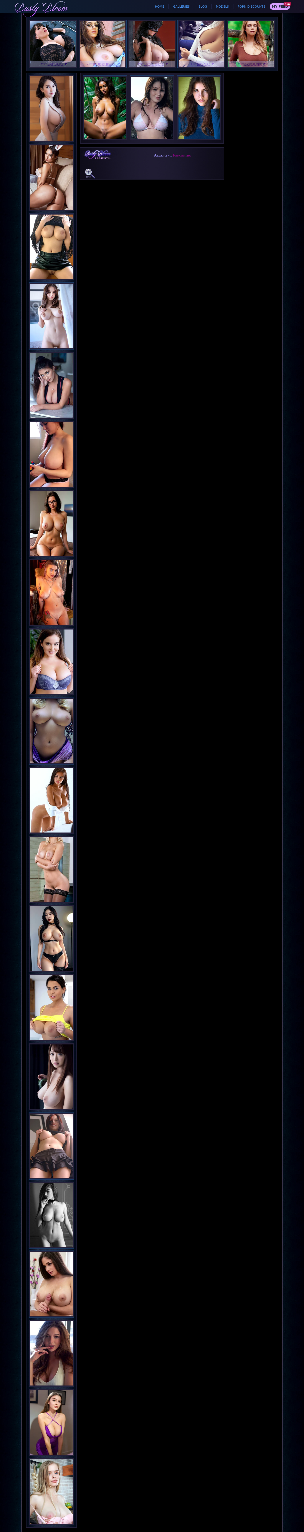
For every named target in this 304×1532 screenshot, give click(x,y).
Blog (203, 6)
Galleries (181, 6)
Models (222, 6)
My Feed (280, 7)
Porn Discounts (251, 6)
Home (159, 6)
